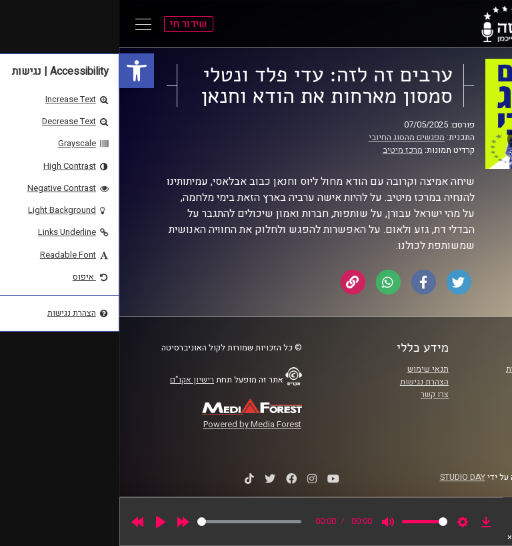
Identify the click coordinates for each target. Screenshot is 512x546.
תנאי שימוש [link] (308, 369)
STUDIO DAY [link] (343, 477)
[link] (17, 70)
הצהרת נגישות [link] (305, 382)
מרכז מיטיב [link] (283, 150)
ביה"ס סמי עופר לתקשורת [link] (431, 369)
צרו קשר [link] (315, 394)
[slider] (130, 521)
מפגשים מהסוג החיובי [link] (287, 137)
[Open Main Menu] (24, 24)
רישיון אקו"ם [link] (73, 380)
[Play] (41, 522)
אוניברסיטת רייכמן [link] (443, 382)
